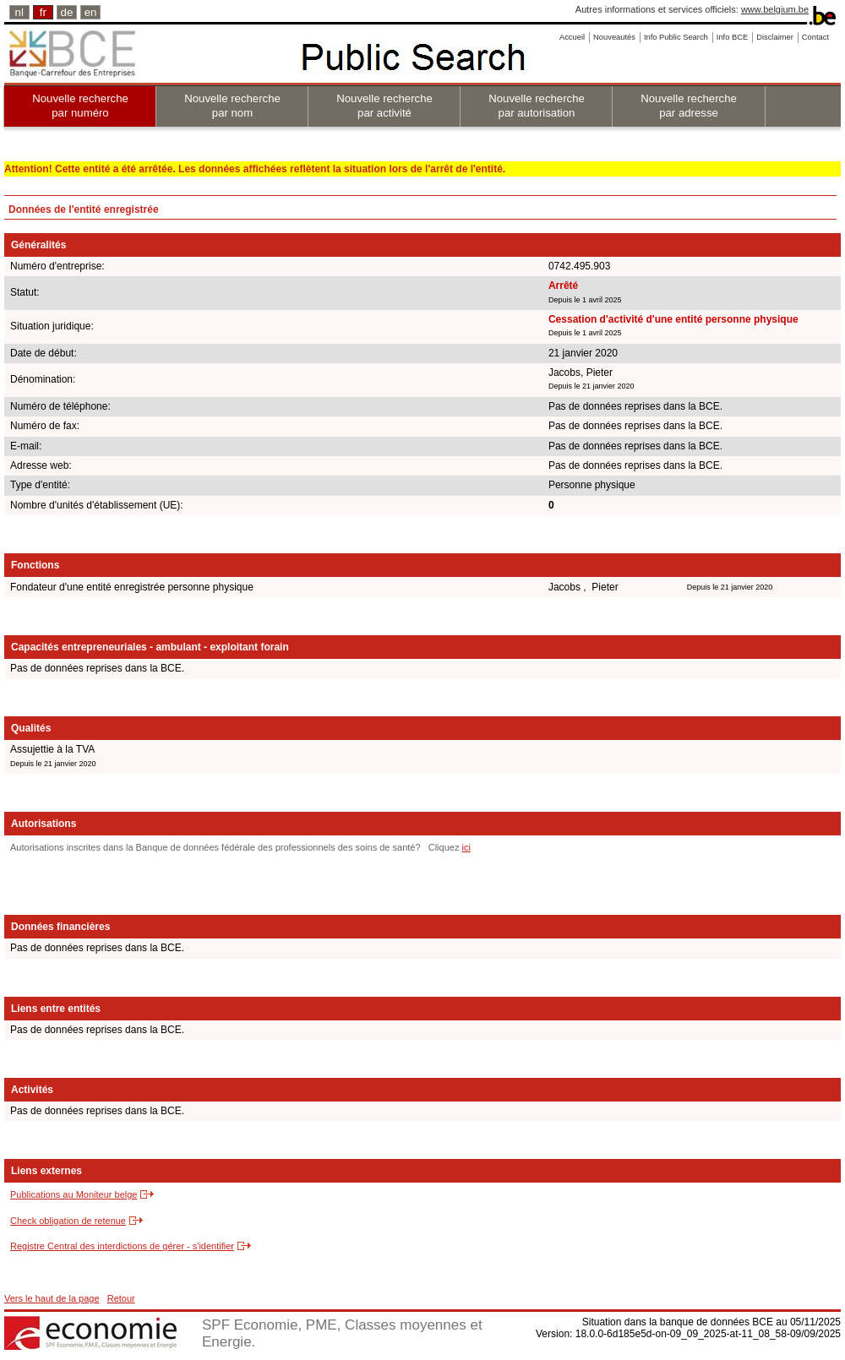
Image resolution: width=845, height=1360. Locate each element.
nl (19, 12)
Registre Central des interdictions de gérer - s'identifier (122, 1246)
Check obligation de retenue (68, 1221)
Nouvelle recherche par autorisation (536, 105)
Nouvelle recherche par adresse (689, 105)
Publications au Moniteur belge (73, 1194)
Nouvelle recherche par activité (384, 105)
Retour (121, 1298)
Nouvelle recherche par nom (232, 105)
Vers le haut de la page (52, 1298)
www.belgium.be (775, 9)
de (67, 12)
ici (465, 847)
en (90, 12)
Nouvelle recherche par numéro (80, 105)
